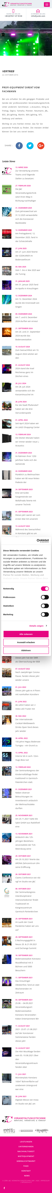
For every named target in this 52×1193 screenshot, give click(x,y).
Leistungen (26, 1141)
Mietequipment (26, 1156)
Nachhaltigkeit (26, 1151)
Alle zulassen (26, 634)
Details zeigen (36, 625)
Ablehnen (26, 650)
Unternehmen (26, 1146)
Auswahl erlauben (26, 642)
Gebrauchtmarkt (26, 1161)
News (27, 1175)
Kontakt (26, 1171)
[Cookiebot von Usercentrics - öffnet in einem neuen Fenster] (37, 541)
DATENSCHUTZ (26, 1182)
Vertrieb (8, 71)
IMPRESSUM (45, 1181)
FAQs (26, 1166)
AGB (37, 1181)
